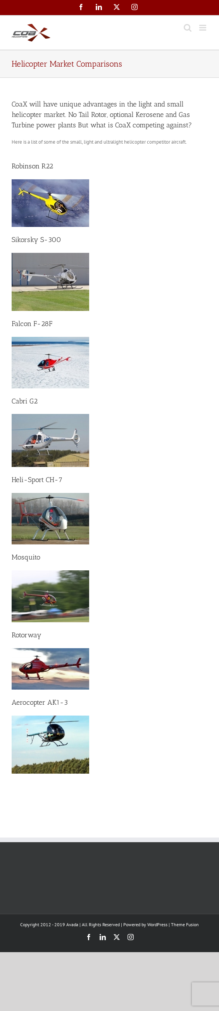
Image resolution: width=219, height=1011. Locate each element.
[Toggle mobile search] (187, 28)
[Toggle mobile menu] (203, 28)
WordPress (157, 924)
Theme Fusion (185, 924)
